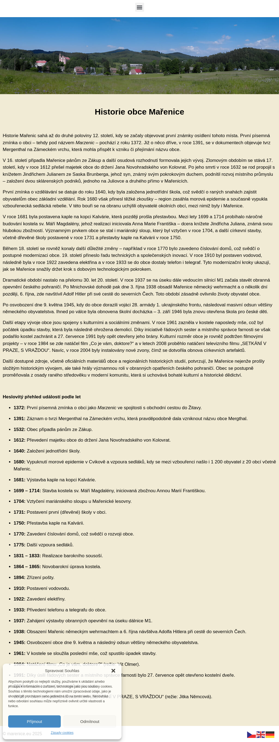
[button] (113, 670)
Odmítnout (89, 721)
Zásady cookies (62, 733)
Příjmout (34, 721)
